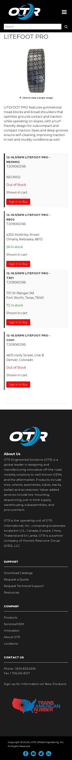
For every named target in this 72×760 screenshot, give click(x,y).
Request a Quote (16, 579)
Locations (11, 643)
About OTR (12, 637)
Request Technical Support (24, 586)
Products (10, 617)
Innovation (11, 630)
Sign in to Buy (18, 201)
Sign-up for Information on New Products (35, 684)
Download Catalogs (18, 573)
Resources (11, 592)
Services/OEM (14, 624)
